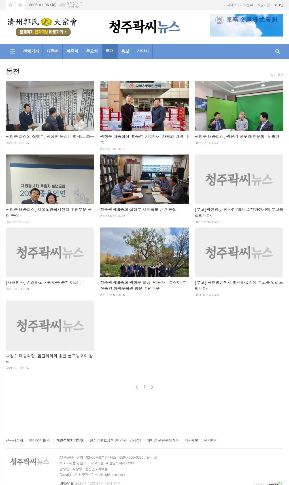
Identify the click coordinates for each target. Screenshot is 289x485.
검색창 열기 (277, 51)
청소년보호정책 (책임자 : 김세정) (115, 440)
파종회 (72, 51)
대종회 (52, 51)
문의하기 (211, 440)
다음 (152, 387)
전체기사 (31, 51)
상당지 (143, 51)
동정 (109, 51)
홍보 (125, 51)
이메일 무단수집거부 (162, 440)
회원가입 (263, 4)
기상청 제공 (73, 6)
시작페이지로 (10, 5)
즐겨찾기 (20, 5)
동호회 (92, 51)
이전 (136, 387)
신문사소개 (14, 440)
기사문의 (246, 4)
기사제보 (230, 4)
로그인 (278, 4)
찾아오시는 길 (39, 440)
